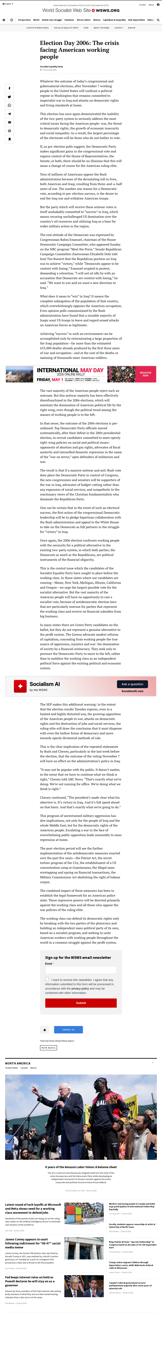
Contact (142, 5)
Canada (24, 1067)
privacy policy (80, 988)
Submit (81, 1003)
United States (11, 1067)
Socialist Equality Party (66, 28)
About (151, 5)
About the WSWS (101, 28)
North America (48, 1047)
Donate (131, 28)
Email (48, 964)
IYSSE (86, 28)
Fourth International (38, 28)
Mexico (33, 1067)
